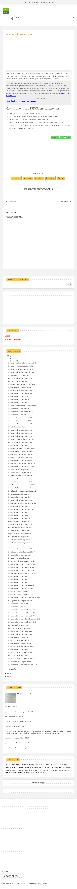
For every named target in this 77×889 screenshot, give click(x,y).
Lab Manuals (45, 764)
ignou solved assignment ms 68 (18, 512)
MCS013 (14, 767)
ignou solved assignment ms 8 (18, 445)
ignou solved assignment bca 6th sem (20, 509)
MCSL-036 (27, 770)
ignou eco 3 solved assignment (18, 637)
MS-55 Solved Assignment (13, 707)
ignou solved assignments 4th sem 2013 (21, 613)
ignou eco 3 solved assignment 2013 (20, 662)
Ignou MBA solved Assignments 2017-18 (18, 722)
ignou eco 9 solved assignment (18, 375)
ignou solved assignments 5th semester (21, 585)
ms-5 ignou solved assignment (18, 537)
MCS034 (14, 770)
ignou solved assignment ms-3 (18, 649)
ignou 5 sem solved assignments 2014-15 (21, 540)
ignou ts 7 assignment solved (17, 427)
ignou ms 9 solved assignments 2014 (20, 390)
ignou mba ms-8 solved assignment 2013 (21, 439)
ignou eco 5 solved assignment (18, 546)
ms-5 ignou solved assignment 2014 (20, 528)
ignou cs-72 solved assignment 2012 (20, 482)
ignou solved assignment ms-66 (19, 497)
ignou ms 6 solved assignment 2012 (20, 506)
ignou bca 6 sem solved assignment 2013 (21, 485)
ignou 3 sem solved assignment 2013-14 (21, 646)
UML (36, 772)
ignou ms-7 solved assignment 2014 (20, 488)
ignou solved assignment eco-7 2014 (20, 460)
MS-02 (60, 770)
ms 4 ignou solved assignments (18, 625)
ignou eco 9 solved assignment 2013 (20, 387)
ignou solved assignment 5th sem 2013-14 (22, 564)
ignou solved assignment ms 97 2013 (20, 418)
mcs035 (21, 770)
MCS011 (64, 764)
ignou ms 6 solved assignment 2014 (20, 500)
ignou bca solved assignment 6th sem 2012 (22, 503)
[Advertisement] (38, 51)
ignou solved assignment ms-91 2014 (20, 393)
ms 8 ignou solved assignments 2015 (20, 442)
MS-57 (7, 772)
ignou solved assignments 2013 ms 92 (20, 412)
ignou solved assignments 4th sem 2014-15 (22, 622)
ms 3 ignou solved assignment (18, 655)
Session (13, 772)
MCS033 (7, 770)
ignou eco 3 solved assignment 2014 (20, 643)
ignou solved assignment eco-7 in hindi (21, 467)
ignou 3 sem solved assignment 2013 (20, 652)
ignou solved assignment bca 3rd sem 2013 (22, 665)
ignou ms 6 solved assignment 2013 (20, 524)
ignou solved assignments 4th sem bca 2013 (22, 610)
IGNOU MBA (22, 883)
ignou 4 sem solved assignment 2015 (20, 595)
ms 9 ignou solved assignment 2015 (20, 378)
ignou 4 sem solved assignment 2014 (20, 591)
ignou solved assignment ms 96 (18, 415)
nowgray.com (41, 883)
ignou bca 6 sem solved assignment (20, 476)
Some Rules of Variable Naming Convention (19, 748)
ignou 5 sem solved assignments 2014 (20, 543)
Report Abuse (11, 876)
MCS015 (27, 767)
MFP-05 (48, 770)
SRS (27, 772)
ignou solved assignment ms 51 (18, 582)
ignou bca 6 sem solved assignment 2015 (21, 454)
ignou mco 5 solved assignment (18, 558)
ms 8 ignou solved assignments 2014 (20, 424)
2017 (8, 356)
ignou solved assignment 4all (18, 604)
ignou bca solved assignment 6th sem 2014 (22, 491)
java (36, 764)
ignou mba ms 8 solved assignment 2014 (21, 448)
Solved (20, 772)
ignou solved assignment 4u (17, 607)
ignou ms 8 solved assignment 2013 (20, 433)
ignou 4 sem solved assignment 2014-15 (21, 561)
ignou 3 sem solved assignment (18, 640)
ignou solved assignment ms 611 (19, 555)
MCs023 (47, 767)
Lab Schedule (55, 764)
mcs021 (41, 767)
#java (7, 764)
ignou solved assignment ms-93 (18, 409)
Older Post (64, 202)
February (12, 361)
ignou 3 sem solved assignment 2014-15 (21, 658)
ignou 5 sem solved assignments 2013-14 (21, 552)
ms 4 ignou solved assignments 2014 (20, 601)
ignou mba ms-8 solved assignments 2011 (22, 406)
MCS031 (60, 767)
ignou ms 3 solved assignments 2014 (20, 634)
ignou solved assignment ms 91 (18, 402)
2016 (8, 673)
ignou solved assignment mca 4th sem (21, 631)
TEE (31, 772)
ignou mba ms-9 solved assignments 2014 (22, 384)
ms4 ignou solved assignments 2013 (20, 628)
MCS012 (7, 767)
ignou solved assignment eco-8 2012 (20, 421)
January (11, 669)
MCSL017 (35, 770)
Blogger (42, 783)
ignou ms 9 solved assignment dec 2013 (21, 372)
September (12, 358)
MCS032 (68, 767)
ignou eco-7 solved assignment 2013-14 (21, 473)
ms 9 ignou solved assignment (18, 381)
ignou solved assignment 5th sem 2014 (21, 570)
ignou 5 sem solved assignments (19, 531)
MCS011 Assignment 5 (24, 694)
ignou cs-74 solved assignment (18, 470)
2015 (8, 676)
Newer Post (12, 202)
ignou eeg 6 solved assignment (18, 494)
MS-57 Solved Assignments (14, 717)
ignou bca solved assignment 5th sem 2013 (22, 573)
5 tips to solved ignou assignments (19, 534)
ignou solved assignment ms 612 (19, 518)
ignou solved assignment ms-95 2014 (20, 399)
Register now (50, 2)
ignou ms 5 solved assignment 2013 (20, 549)
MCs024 (54, 767)
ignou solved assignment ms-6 (18, 515)
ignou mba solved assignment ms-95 (20, 369)
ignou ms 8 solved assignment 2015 (20, 436)
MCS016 (34, 767)
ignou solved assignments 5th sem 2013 (21, 567)
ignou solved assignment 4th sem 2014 (21, 616)
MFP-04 (42, 770)
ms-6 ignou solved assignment (18, 521)
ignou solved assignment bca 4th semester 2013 (24, 619)
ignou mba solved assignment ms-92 (20, 366)
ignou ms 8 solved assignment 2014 (20, 430)
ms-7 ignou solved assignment (18, 479)
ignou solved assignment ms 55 (18, 576)
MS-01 (54, 770)
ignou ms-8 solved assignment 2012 (20, 451)
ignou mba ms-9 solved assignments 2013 (22, 363)
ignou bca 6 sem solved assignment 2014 (21, 463)
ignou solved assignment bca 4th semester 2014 (24, 598)
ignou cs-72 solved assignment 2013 (20, 457)
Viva (41, 772)
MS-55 (65, 770)
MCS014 (21, 767)
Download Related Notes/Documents (21, 101)
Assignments (15, 764)
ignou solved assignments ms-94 (19, 396)
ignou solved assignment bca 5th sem (20, 588)
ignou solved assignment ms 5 (18, 579)
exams (31, 764)
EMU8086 (24, 764)
